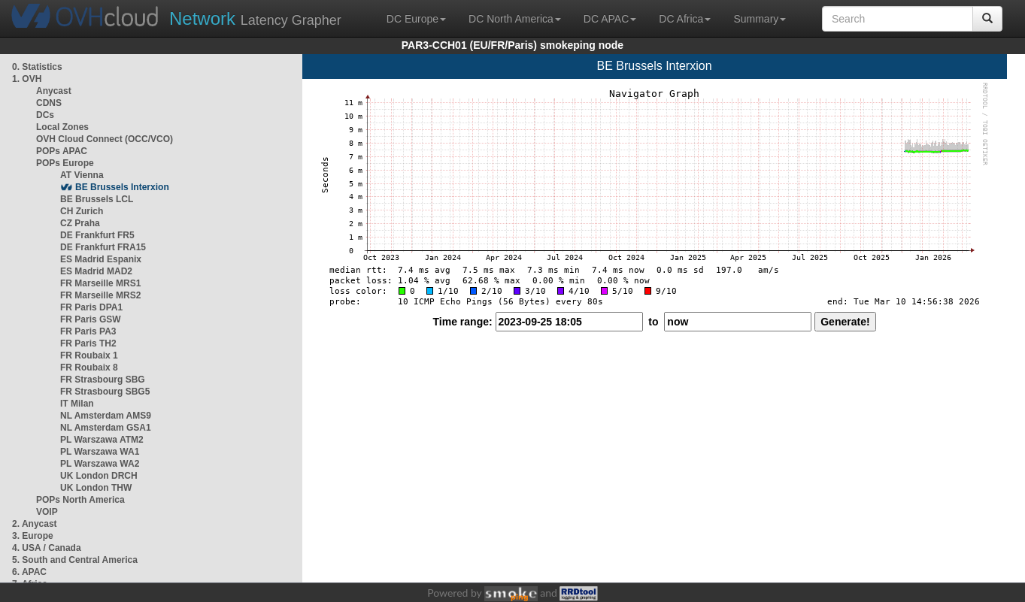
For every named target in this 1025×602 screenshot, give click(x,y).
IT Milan (77, 403)
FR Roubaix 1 (89, 355)
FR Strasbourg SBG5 (105, 391)
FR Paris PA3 (88, 331)
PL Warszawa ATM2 (102, 439)
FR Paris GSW (90, 319)
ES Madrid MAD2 (96, 271)
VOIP (46, 512)
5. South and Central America (75, 560)
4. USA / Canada (46, 548)
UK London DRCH (99, 475)
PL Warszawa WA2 (99, 463)
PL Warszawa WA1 (99, 451)
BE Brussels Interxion (122, 187)
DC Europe (416, 19)
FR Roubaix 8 (89, 367)
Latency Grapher (255, 18)
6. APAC (29, 572)
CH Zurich (81, 211)
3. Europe (32, 536)
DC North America (515, 19)
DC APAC (610, 19)
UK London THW (96, 488)
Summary (759, 19)
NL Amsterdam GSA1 (105, 427)
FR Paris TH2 (88, 343)
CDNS (49, 103)
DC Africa (685, 19)
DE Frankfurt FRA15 (103, 247)
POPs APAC (61, 151)
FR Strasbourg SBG (102, 379)
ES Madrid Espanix (100, 259)
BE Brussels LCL (96, 199)
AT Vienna (82, 175)
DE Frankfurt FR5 (97, 235)
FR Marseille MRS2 (100, 295)
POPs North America (80, 500)
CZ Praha (80, 223)
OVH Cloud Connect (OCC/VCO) (104, 139)
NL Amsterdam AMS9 (105, 415)
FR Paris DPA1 (91, 307)
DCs (45, 115)
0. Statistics (37, 67)
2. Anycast (34, 524)
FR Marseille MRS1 (100, 283)
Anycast (53, 91)
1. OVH (26, 79)
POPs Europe (65, 163)
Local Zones (62, 127)
